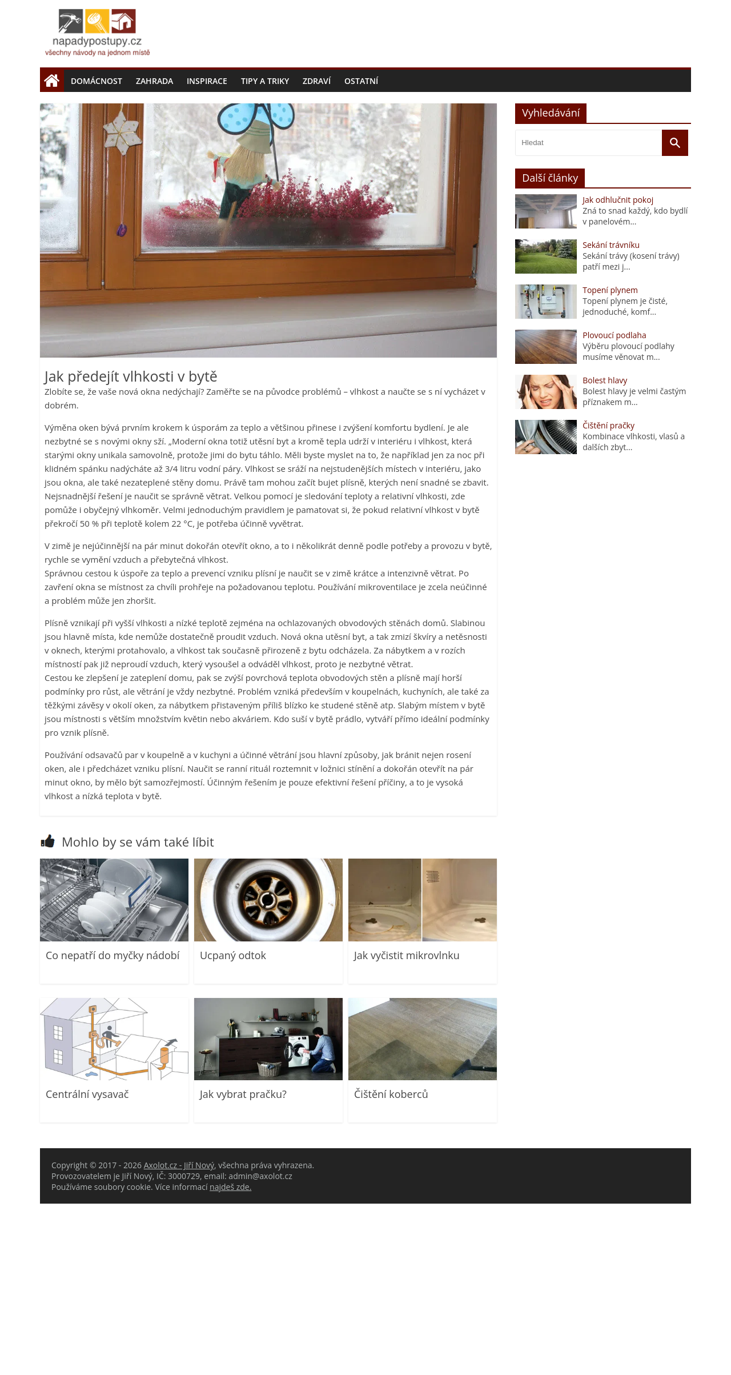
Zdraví (317, 80)
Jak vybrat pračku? (243, 1265)
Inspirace (207, 80)
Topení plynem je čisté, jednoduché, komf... (625, 477)
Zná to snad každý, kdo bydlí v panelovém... (635, 387)
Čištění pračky (608, 596)
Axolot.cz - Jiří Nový (179, 1336)
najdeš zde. (230, 1358)
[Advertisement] (365, 178)
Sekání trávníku (611, 416)
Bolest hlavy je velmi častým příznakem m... (634, 568)
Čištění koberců (391, 1265)
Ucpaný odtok (233, 1126)
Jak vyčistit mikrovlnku (407, 1126)
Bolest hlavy (605, 551)
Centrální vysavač (87, 1265)
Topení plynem (610, 461)
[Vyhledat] (675, 314)
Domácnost (96, 80)
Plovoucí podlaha (614, 506)
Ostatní (361, 80)
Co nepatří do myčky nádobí (112, 1126)
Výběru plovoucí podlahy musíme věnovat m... (628, 523)
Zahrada (154, 80)
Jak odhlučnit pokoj (618, 371)
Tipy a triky (265, 80)
